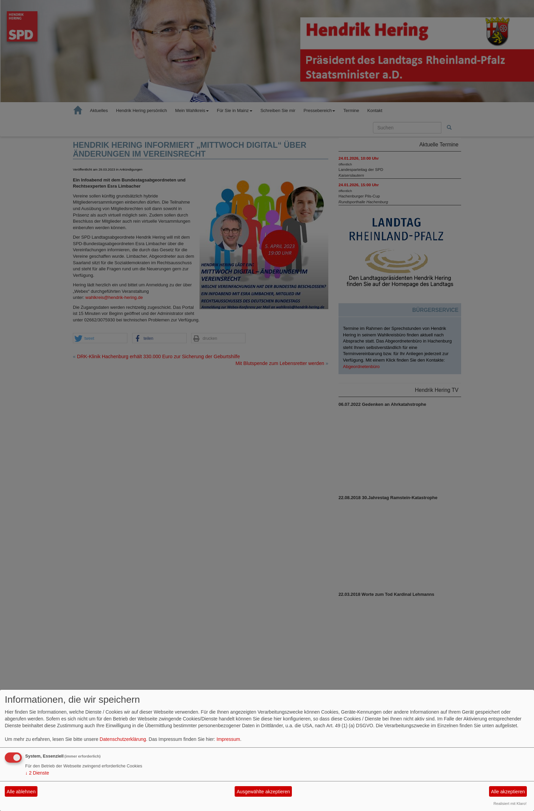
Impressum (228, 739)
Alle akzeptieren (508, 791)
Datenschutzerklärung (123, 739)
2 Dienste (37, 773)
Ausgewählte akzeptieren (263, 791)
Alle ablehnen (21, 791)
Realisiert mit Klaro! (510, 803)
